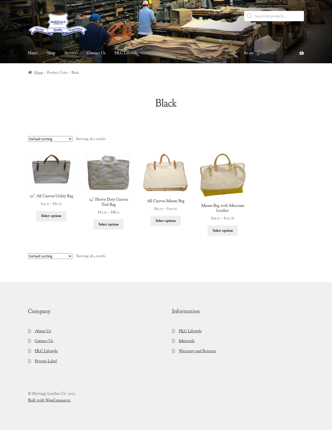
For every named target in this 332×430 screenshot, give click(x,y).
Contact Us (96, 52)
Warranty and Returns (197, 351)
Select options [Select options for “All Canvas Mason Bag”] (166, 220)
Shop (51, 52)
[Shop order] (50, 139)
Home (33, 52)
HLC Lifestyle (126, 52)
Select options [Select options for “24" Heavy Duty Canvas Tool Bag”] (109, 224)
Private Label (46, 361)
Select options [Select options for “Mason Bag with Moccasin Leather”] (223, 230)
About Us (43, 331)
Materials (187, 340)
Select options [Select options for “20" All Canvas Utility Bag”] (51, 216)
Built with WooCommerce (49, 400)
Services (71, 52)
